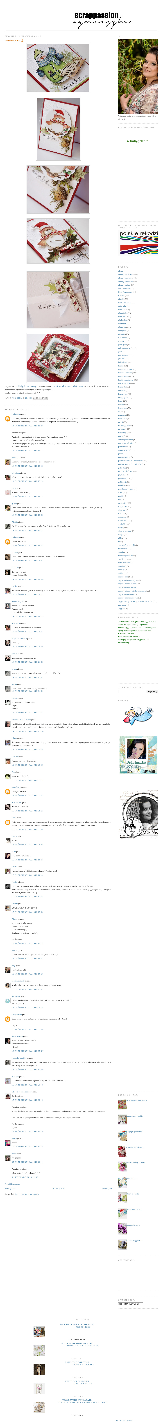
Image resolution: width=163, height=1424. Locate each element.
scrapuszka (122, 506)
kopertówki (122, 394)
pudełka (121, 485)
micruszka (122, 418)
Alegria (15, 522)
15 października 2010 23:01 (28, 989)
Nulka (14, 1138)
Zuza (14, 851)
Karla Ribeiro (17, 1036)
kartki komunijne (125, 369)
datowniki (122, 306)
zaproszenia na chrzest (127, 584)
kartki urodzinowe (125, 380)
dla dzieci (122, 316)
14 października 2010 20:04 (28, 561)
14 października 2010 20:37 (28, 631)
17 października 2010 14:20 (28, 1131)
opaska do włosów (125, 443)
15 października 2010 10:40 (28, 875)
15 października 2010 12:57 (28, 897)
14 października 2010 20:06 (28, 579)
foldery (121, 341)
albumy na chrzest (125, 281)
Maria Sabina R (18, 981)
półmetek (122, 468)
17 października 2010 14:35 (28, 1146)
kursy (120, 401)
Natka (14, 1153)
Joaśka (14, 586)
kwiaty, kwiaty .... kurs (135, 1162)
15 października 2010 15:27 (28, 943)
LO (119, 411)
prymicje (121, 475)
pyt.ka (14, 669)
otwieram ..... (131, 1178)
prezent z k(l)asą (125, 471)
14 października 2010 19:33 (28, 515)
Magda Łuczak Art (19, 638)
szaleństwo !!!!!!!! (133, 1209)
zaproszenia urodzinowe (128, 598)
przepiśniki (122, 478)
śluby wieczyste (124, 531)
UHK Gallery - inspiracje (77, 1324)
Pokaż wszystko (124, 1421)
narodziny (122, 432)
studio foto (122, 520)
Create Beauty (83, 1384)
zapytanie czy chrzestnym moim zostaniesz (135, 601)
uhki (120, 538)
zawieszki (122, 605)
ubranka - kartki (132, 1194)
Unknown (16, 414)
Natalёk (15, 654)
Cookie (15, 552)
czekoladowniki (124, 302)
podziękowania (124, 457)
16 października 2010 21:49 (28, 1085)
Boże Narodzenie (125, 292)
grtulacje (121, 359)
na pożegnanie (124, 425)
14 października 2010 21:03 (28, 662)
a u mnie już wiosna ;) (135, 1147)
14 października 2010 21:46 (28, 750)
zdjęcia (121, 608)
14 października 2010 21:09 (28, 677)
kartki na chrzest (125, 373)
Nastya (14, 836)
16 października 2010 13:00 (28, 1069)
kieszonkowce (124, 383)
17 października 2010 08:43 (28, 1100)
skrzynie (121, 510)
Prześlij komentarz (12, 1184)
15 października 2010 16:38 (28, 974)
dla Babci (122, 309)
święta (120, 534)
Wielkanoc (122, 559)
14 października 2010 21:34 (28, 731)
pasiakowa (16, 996)
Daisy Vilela (17, 1014)
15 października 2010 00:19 (28, 765)
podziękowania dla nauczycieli (130, 461)
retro (120, 499)
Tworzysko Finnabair (77, 1400)
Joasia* (15, 882)
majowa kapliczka (83, 1365)
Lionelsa (15, 567)
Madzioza (16, 473)
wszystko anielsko (19, 1058)
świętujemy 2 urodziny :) (136, 1100)
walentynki (122, 548)
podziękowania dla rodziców (129, 464)
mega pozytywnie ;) (134, 1131)
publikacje (122, 482)
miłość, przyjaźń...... (134, 1240)
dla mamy (122, 323)
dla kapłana (123, 320)
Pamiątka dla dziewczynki (83, 1346)
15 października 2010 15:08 (28, 912)
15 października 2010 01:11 (28, 780)
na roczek (122, 429)
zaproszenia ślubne (126, 594)
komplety (122, 387)
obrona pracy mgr (125, 439)
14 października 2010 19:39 (28, 530)
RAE (120, 492)
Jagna (14, 488)
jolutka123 (16, 457)
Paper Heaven (124, 450)
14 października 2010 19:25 (28, 496)
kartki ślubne (123, 376)
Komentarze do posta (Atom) (27, 1194)
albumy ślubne (124, 285)
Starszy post (107, 1188)
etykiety (121, 334)
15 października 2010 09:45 (28, 844)
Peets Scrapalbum (77, 1381)
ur (119, 541)
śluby (120, 527)
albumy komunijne (126, 278)
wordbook (122, 566)
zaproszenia (123, 577)
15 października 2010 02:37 (28, 795)
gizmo (14, 503)
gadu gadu (122, 344)
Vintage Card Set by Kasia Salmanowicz (83, 1402)
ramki (120, 496)
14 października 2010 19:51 (28, 545)
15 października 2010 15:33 (28, 958)
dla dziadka (123, 313)
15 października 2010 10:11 (28, 860)
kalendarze (122, 362)
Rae (13, 772)
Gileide (15, 904)
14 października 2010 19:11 (28, 450)
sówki (120, 513)
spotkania (122, 517)
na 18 (120, 422)
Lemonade (122, 408)
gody (120, 352)
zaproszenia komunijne (127, 580)
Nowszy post (10, 1188)
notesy (121, 436)
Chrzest (121, 295)
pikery (120, 454)
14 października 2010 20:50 (28, 646)
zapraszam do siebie (134, 1116)
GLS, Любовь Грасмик (21, 1092)
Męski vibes (83, 1327)
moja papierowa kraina (77, 1343)
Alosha (15, 919)
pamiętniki (122, 446)
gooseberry (16, 787)
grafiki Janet (123, 355)
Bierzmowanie (124, 288)
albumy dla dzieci (125, 274)
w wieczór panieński (126, 545)
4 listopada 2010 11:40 (25, 1177)
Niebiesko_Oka (18, 601)
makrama (122, 415)
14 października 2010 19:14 (28, 481)
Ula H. (14, 867)
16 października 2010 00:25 (28, 1007)
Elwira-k (15, 1076)
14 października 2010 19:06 (28, 426)
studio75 (121, 524)
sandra (14, 698)
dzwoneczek (17, 802)
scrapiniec (122, 503)
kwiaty (121, 404)
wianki (121, 552)
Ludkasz (15, 757)
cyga (14, 965)
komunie (121, 390)
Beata (14, 818)
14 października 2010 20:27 (28, 594)
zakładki (121, 573)
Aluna (14, 738)
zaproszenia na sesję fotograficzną (132, 591)
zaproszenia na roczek (127, 587)
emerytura (122, 330)
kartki (120, 366)
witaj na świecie (124, 563)
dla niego (122, 327)
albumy (121, 271)
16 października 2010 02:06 (28, 1029)
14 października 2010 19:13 (28, 466)
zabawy (121, 569)
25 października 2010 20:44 (28, 1162)
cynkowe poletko (77, 1362)
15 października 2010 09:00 (28, 829)
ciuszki (121, 299)
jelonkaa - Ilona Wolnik (21, 720)
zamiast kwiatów (133, 1225)
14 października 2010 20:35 (28, 616)
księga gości (123, 397)
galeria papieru (124, 348)
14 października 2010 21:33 (28, 712)
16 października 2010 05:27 (28, 1051)
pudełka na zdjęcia (125, 489)
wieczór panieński (125, 555)
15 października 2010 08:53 (28, 811)
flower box (122, 337)
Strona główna (58, 1188)
